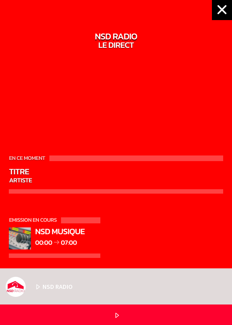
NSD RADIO (39, 287)
